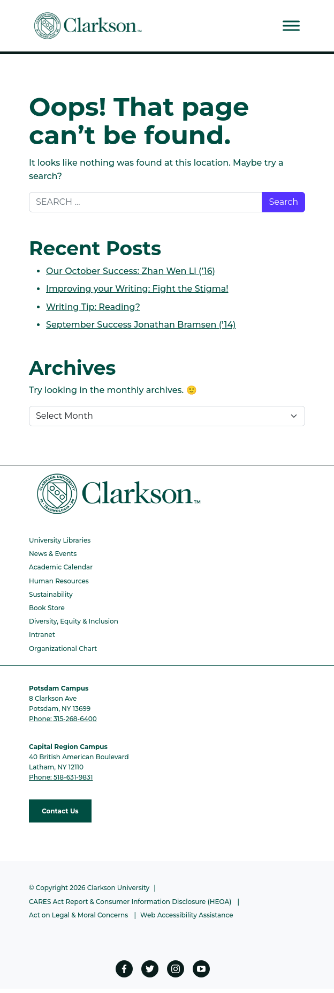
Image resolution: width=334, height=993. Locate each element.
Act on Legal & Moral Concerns (78, 915)
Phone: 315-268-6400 (63, 719)
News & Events (53, 554)
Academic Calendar (61, 567)
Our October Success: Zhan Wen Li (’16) (130, 271)
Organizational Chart (63, 648)
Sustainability (51, 594)
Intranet (42, 635)
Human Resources (59, 581)
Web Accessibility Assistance (186, 915)
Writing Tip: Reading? (93, 307)
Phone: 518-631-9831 (61, 777)
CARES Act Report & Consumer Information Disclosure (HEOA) (130, 902)
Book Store (47, 608)
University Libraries (59, 540)
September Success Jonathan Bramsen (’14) (141, 325)
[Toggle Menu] (291, 25)
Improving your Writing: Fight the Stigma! (137, 289)
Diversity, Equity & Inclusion (73, 621)
